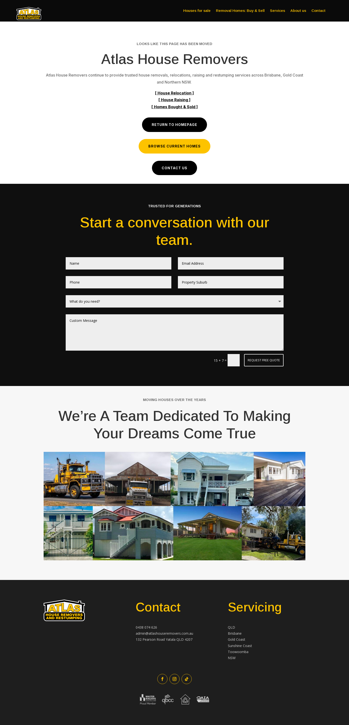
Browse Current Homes (174, 146)
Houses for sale (197, 11)
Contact (318, 11)
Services (277, 11)
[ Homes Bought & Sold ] (174, 106)
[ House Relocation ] (174, 93)
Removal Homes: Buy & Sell (240, 11)
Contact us (174, 168)
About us (298, 11)
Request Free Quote (264, 360)
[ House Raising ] (174, 99)
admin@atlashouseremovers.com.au (164, 633)
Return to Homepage (174, 125)
